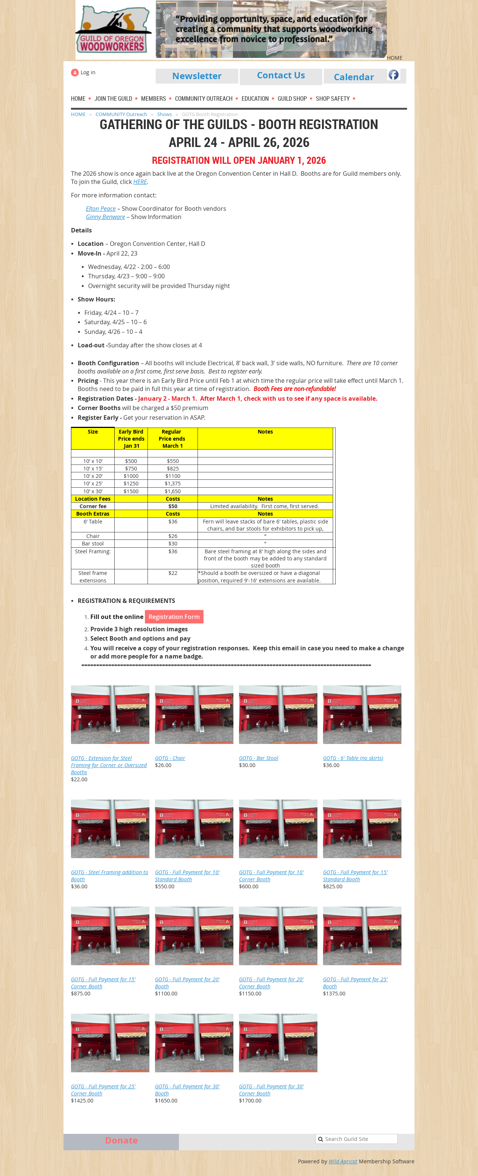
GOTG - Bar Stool (258, 757)
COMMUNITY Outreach (121, 114)
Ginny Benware (105, 217)
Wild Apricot (343, 1161)
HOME (78, 114)
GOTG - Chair (170, 757)
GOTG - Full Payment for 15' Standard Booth (355, 876)
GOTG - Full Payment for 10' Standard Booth (187, 876)
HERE (140, 182)
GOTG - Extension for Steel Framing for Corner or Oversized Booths (109, 765)
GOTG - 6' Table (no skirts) (353, 757)
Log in (88, 72)
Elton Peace (101, 208)
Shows (164, 114)
